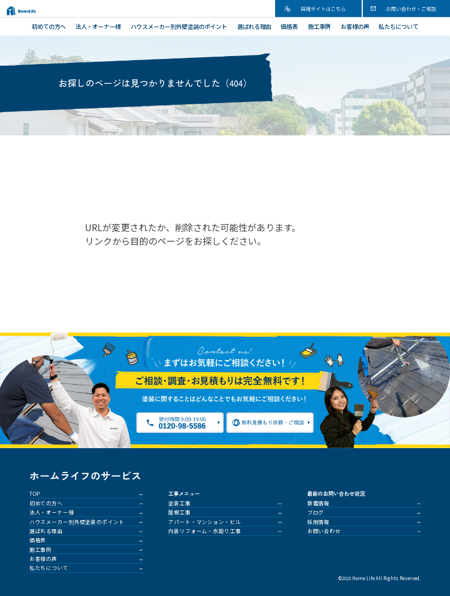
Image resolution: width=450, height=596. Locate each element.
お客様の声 (355, 26)
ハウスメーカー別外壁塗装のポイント (179, 26)
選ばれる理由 (254, 26)
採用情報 (318, 522)
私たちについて (398, 26)
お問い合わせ (324, 531)
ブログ (315, 512)
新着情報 (318, 503)
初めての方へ (49, 26)
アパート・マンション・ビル (204, 522)
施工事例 (319, 26)
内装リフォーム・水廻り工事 (204, 531)
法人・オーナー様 (98, 26)
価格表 (289, 26)
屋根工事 (179, 512)
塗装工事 (179, 503)
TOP (35, 493)
